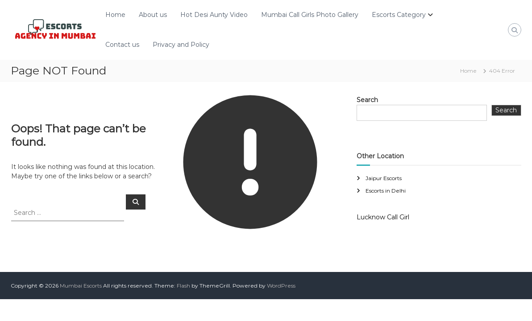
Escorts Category (399, 15)
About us (153, 15)
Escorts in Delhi (386, 190)
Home (115, 15)
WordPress (281, 285)
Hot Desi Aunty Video (214, 15)
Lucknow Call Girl (383, 217)
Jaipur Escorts (384, 178)
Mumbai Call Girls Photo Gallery (309, 15)
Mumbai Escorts (81, 285)
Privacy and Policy (181, 45)
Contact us (122, 45)
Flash (183, 285)
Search (367, 100)
